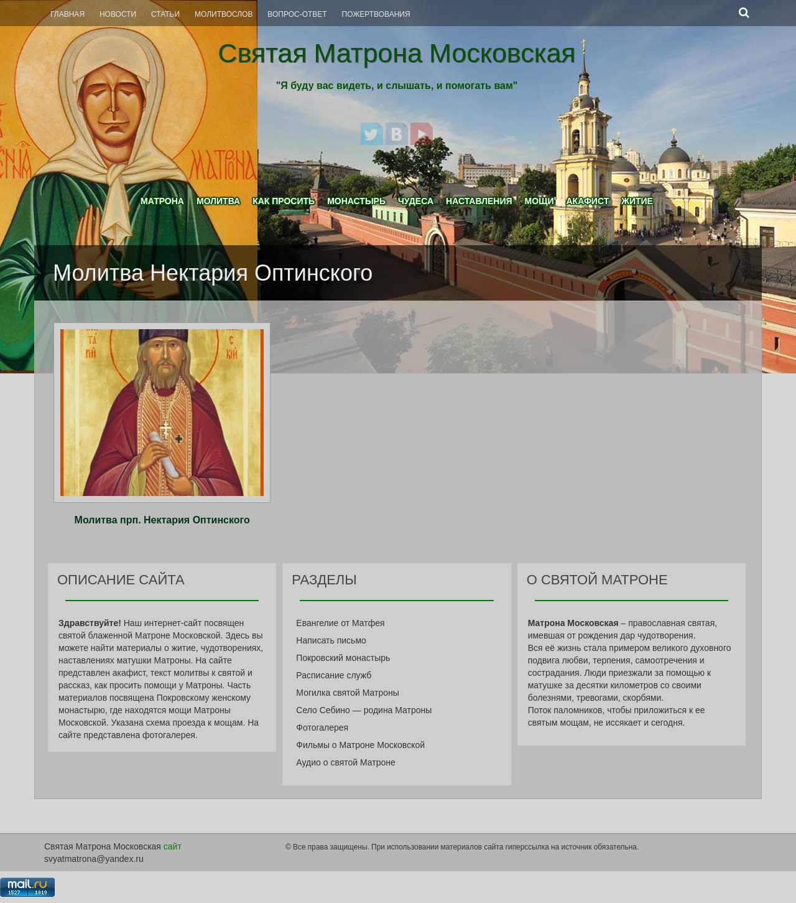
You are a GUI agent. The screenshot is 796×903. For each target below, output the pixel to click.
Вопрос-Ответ (296, 14)
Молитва (218, 201)
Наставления (479, 201)
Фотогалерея (322, 727)
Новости (118, 14)
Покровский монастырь (343, 658)
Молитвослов (223, 14)
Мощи (539, 201)
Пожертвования (376, 14)
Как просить (283, 201)
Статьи (165, 14)
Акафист (587, 201)
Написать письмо (331, 640)
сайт (173, 846)
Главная (67, 14)
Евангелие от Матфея (340, 623)
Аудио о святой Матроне (345, 762)
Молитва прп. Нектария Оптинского (162, 520)
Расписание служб (333, 675)
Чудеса (415, 201)
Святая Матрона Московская (396, 52)
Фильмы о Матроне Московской (360, 745)
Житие (637, 201)
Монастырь (356, 201)
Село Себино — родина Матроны (364, 710)
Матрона (162, 201)
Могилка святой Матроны (347, 693)
